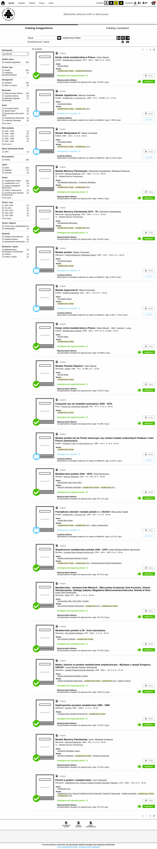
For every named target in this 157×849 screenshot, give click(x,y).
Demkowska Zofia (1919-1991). (69, 482)
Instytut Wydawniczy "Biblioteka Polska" (80, 255)
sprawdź (148, 119)
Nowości (21, 3)
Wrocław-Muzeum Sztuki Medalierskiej (106, 563)
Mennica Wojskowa (72, 174)
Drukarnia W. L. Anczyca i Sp (74, 98)
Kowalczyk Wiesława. (87, 182)
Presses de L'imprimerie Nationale (74, 406)
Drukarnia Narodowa (71, 293)
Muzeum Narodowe (71, 477)
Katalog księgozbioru (39, 28)
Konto (51, 3)
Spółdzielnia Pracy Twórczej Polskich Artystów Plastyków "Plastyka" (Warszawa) (88, 793)
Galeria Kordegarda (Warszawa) (70, 681)
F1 (139, 3)
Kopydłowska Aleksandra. (67, 182)
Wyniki (11, 3)
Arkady (67, 369)
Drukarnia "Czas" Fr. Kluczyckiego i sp (78, 443)
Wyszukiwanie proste (34, 42)
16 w (82, 109)
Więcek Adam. (63, 66)
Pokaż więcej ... (7, 123)
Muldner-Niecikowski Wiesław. (72, 558)
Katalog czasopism (117, 28)
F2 (145, 3)
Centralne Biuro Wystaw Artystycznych (79, 552)
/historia (83, 71)
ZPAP (67, 595)
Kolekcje (46, 42)
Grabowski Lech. (64, 789)
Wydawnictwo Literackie (72, 60)
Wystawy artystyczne (101, 756)
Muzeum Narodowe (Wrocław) (69, 487)
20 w (82, 187)
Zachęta (68, 708)
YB (116, 3)
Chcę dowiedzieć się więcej (67, 847)
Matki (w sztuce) (124, 681)
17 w (82, 146)
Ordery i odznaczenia (99, 525)
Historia (32, 3)
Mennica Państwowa (73, 742)
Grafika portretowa (129, 793)
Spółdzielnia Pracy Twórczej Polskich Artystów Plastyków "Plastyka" (91, 783)
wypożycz (149, 82)
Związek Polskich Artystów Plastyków (79, 670)
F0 (135, 3)
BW (111, 3)
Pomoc (42, 3)
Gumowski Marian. (64, 104)
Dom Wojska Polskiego (74, 633)
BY (121, 3)
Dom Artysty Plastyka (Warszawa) (70, 606)
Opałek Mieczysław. (65, 520)
